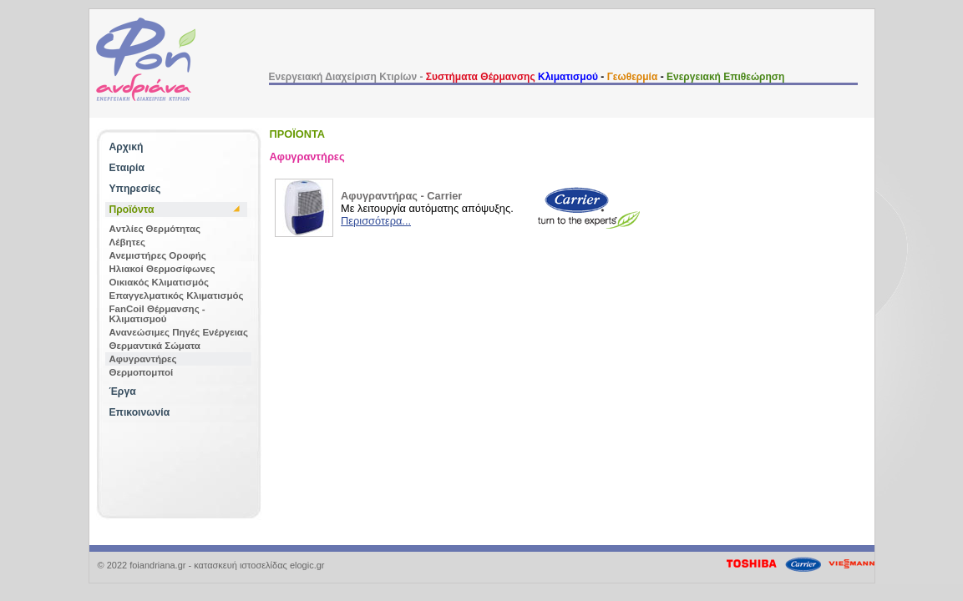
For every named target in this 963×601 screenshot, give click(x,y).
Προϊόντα (132, 209)
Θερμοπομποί (141, 372)
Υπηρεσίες (135, 188)
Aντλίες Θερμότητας (154, 229)
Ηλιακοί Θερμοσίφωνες (162, 269)
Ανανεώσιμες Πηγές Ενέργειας (178, 332)
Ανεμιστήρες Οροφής (157, 255)
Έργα (122, 391)
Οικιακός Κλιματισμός (159, 282)
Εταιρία (126, 168)
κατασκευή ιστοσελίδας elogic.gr (259, 565)
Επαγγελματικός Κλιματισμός (176, 295)
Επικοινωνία (139, 412)
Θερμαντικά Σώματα (154, 346)
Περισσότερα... (376, 221)
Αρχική (126, 147)
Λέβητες (127, 242)
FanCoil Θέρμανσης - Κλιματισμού (157, 314)
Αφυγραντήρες (143, 359)
